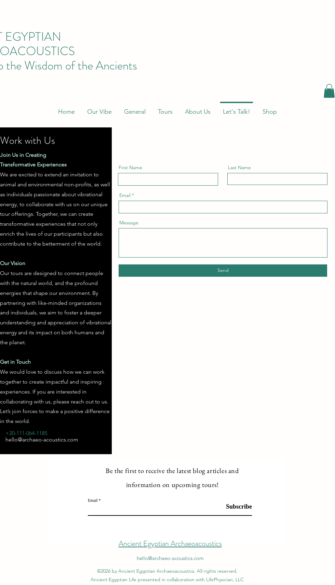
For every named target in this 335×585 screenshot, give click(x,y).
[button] (329, 91)
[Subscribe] (234, 507)
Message (128, 222)
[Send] (223, 270)
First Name (130, 167)
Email (125, 195)
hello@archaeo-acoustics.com (41, 439)
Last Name (239, 167)
